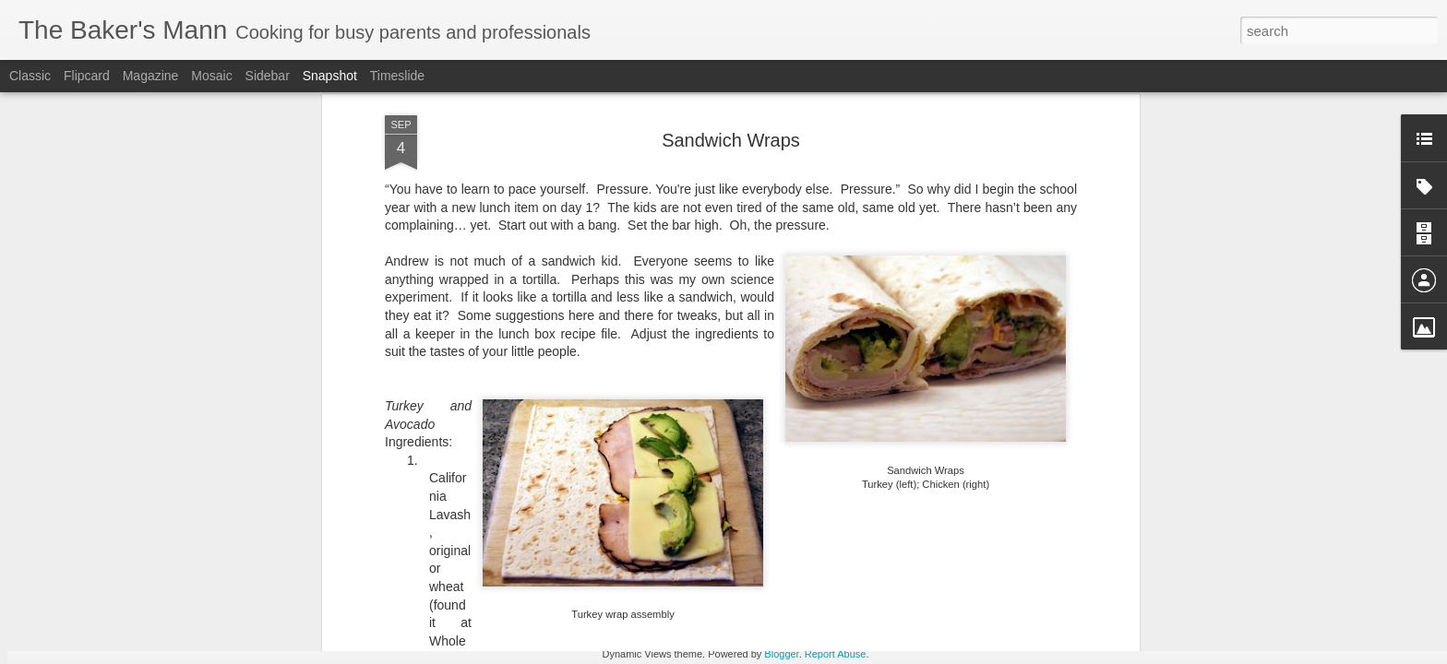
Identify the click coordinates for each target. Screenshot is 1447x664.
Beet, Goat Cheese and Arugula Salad (172, 576)
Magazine (151, 75)
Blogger (781, 653)
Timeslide (397, 75)
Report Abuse (836, 653)
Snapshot (330, 75)
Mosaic (211, 75)
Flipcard (87, 75)
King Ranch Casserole (1010, 569)
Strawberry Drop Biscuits (351, 570)
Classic (30, 75)
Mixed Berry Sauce (1231, 568)
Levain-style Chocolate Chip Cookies (832, 580)
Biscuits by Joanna (569, 568)
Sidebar (267, 75)
